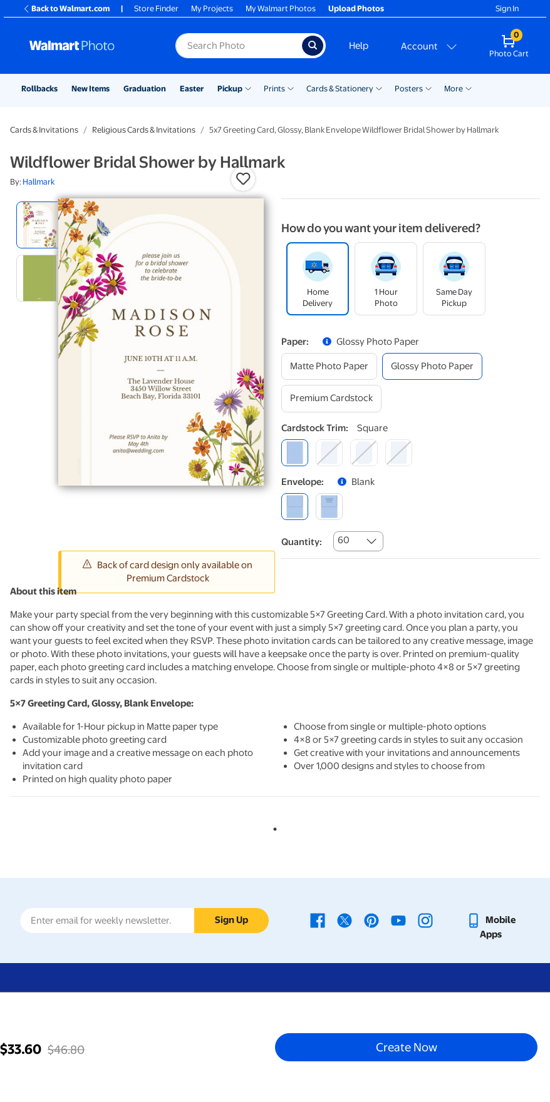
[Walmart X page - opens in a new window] (344, 920)
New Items (90, 88)
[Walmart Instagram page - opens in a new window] (425, 920)
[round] (329, 452)
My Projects (212, 8)
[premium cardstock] (331, 398)
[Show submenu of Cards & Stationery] (379, 87)
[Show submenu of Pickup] (248, 87)
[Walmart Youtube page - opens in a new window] (398, 920)
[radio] (39, 225)
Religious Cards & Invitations (143, 130)
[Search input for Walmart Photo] (238, 45)
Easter (192, 88)
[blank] (294, 506)
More (453, 88)
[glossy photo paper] (432, 366)
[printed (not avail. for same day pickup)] (329, 506)
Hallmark (38, 181)
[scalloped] (398, 452)
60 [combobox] (344, 540)
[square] (294, 452)
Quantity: (301, 542)
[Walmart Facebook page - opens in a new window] (317, 920)
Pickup (229, 88)
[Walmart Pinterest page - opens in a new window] (371, 920)
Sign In (507, 8)
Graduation (144, 88)
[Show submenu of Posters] (428, 87)
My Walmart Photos (281, 8)
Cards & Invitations (44, 130)
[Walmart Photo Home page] (89, 46)
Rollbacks (39, 88)
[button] (243, 179)
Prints (274, 88)
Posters (409, 88)
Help (358, 45)
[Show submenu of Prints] (290, 87)
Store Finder (156, 8)
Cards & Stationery (339, 88)
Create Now (406, 1047)
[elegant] (363, 452)
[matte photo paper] (329, 366)
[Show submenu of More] (468, 87)
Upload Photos (356, 8)
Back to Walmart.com (66, 8)
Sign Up (231, 920)
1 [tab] (272, 826)
